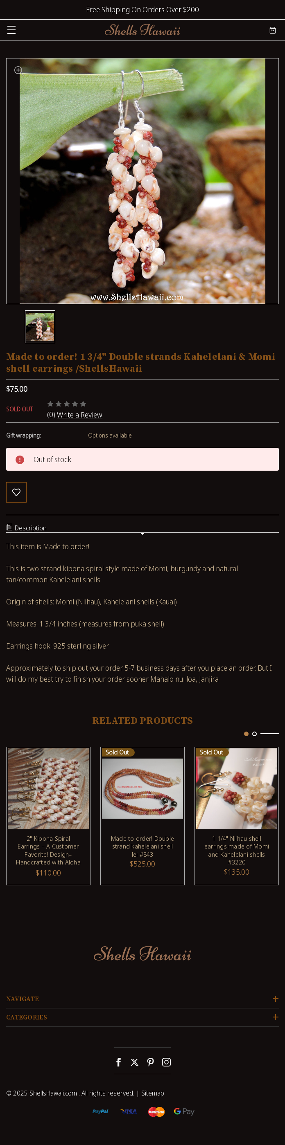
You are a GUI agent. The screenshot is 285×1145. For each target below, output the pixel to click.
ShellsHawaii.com (53, 1093)
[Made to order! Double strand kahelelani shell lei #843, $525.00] (142, 788)
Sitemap (152, 1093)
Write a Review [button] (79, 415)
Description (26, 527)
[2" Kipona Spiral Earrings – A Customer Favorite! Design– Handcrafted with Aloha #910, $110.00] (48, 788)
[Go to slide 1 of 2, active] (246, 734)
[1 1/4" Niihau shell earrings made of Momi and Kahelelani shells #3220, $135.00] (236, 788)
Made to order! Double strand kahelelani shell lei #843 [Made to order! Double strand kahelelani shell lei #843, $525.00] (142, 846)
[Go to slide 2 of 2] (254, 734)
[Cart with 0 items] (273, 30)
